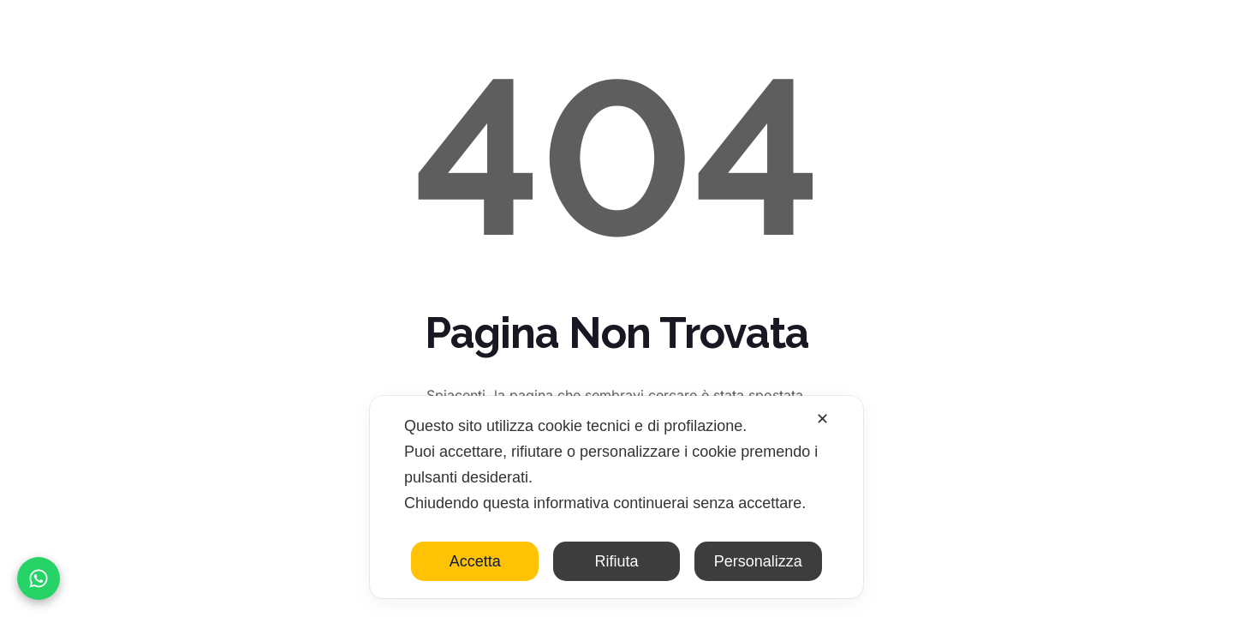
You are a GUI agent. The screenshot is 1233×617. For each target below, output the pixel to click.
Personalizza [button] (758, 561)
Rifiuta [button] (616, 561)
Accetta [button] (475, 561)
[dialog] (616, 497)
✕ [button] (822, 419)
